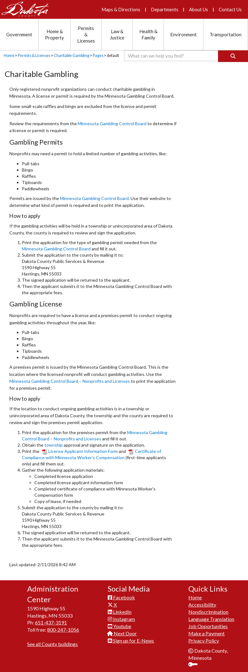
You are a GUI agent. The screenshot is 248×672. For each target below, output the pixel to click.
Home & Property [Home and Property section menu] (54, 34)
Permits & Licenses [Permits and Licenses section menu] (86, 34)
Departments (164, 9)
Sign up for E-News (131, 641)
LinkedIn (119, 612)
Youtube (119, 626)
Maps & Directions (121, 9)
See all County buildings (52, 644)
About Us (198, 9)
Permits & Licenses (34, 55)
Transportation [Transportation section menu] (225, 34)
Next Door (122, 633)
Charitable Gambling (71, 55)
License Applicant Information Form (80, 451)
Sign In (195, 665)
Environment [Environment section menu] (183, 34)
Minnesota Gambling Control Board (112, 123)
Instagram (121, 619)
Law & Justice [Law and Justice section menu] (117, 34)
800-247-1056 (63, 630)
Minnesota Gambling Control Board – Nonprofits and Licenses (69, 381)
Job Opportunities (208, 626)
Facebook (121, 597)
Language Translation (211, 619)
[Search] (233, 56)
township (53, 445)
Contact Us (230, 9)
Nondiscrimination (208, 612)
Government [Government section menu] (19, 34)
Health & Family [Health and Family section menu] (148, 34)
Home (9, 55)
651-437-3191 (51, 622)
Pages (98, 55)
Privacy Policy (203, 641)
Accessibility (202, 605)
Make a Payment (206, 633)
